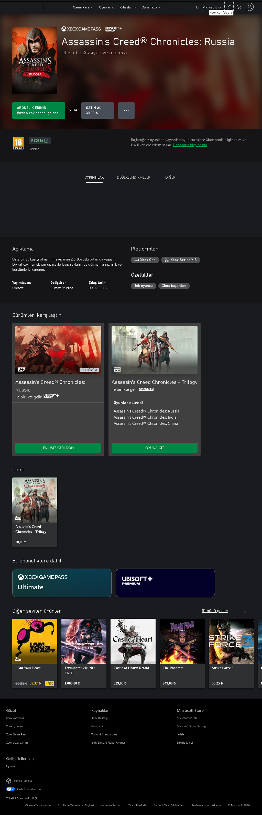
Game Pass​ (81, 7)
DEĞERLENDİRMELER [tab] (133, 177)
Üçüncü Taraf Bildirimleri (169, 805)
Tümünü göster (215, 610)
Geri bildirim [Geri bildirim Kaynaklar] (99, 726)
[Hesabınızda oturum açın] (250, 7)
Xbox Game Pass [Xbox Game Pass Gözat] (16, 734)
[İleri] (244, 611)
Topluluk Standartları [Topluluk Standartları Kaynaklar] (104, 734)
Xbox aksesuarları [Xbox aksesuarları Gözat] (17, 742)
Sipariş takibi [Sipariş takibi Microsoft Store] (185, 742)
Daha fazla (149, 7)
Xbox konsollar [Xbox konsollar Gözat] (15, 718)
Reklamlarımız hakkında (206, 805)
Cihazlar (126, 7)
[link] (34, 512)
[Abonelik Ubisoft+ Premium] (165, 583)
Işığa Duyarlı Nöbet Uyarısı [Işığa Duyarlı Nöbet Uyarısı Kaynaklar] (108, 742)
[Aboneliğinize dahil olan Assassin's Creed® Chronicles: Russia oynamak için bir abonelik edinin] (38, 110)
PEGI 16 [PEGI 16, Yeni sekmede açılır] (39, 141)
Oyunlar (105, 7)
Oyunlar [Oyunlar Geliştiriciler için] (11, 766)
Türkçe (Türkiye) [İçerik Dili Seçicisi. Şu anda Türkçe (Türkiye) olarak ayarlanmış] (23, 780)
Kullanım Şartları (111, 805)
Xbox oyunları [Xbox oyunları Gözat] (14, 726)
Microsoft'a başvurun (38, 805)
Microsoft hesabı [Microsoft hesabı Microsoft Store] (187, 718)
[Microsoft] (23, 7)
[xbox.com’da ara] (229, 6)
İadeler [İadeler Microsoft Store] (181, 734)
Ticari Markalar (137, 805)
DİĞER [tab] (170, 177)
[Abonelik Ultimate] (62, 583)
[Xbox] (57, 7)
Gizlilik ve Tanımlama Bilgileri (76, 805)
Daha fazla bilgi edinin (190, 144)
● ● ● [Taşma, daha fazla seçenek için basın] (126, 110)
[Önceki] (234, 611)
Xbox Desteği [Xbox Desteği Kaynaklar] (99, 718)
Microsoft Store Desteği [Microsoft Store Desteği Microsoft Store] (191, 726)
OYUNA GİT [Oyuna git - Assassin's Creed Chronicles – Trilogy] (154, 447)
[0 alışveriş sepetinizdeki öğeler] (239, 7)
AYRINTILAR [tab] (94, 177)
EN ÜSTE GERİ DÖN (58, 447)
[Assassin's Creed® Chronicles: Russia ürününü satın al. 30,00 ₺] (97, 110)
